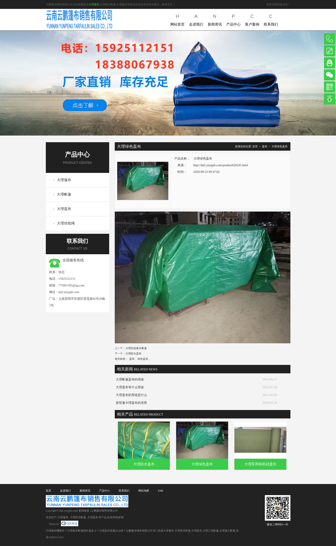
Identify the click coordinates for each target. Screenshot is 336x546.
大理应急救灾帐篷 (136, 348)
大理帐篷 (64, 194)
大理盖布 (64, 209)
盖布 (264, 146)
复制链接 (83, 510)
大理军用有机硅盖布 (260, 464)
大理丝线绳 (66, 223)
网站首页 (177, 19)
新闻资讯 (215, 19)
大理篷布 (94, 4)
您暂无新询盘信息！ (278, 4)
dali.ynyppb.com (68, 292)
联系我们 (271, 19)
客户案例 (252, 19)
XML (161, 490)
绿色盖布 (142, 358)
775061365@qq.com (71, 285)
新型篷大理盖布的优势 (131, 402)
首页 (255, 146)
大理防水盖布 (133, 353)
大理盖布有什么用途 (130, 387)
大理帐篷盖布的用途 (130, 379)
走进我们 (196, 19)
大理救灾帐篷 (78, 517)
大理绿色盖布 (280, 146)
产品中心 (233, 19)
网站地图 (143, 490)
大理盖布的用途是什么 (131, 395)
